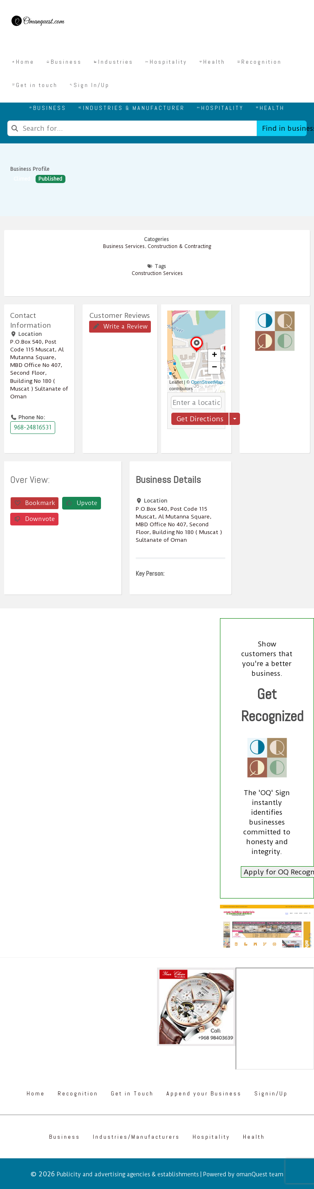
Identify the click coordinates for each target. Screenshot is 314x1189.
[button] (196, 351)
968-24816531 (33, 427)
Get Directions (200, 419)
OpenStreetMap (207, 382)
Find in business (284, 128)
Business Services (124, 246)
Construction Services (157, 273)
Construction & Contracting (179, 246)
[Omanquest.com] (37, 22)
